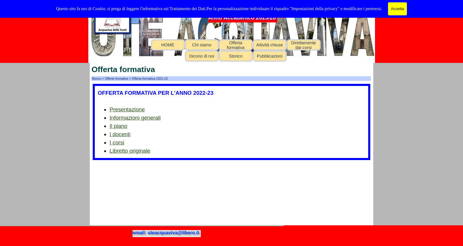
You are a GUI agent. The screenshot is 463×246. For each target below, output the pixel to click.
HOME (167, 45)
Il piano (118, 126)
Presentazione (127, 109)
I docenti (120, 134)
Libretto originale (130, 151)
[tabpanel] (231, 122)
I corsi (117, 142)
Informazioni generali (135, 118)
